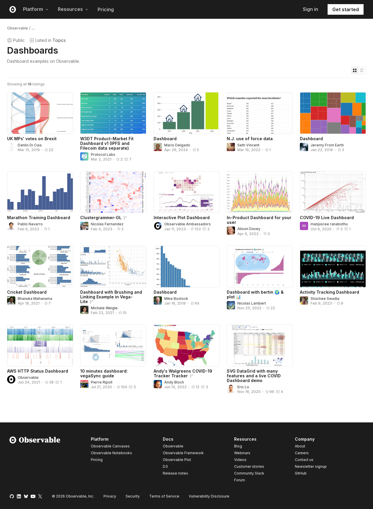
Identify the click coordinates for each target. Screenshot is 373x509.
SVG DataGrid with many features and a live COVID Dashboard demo (254, 375)
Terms (164, 496)
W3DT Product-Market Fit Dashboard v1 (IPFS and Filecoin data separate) (107, 143)
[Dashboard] (187, 113)
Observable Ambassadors (187, 224)
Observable (17, 28)
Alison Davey (248, 229)
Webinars (242, 453)
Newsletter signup (311, 467)
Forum (239, 480)
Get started (345, 9)
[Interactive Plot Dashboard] (187, 192)
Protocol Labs (103, 154)
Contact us (304, 460)
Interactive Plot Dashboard (182, 217)
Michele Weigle (104, 308)
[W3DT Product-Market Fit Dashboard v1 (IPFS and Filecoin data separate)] (113, 113)
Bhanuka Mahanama (35, 298)
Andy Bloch (174, 382)
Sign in (310, 9)
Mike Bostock (176, 298)
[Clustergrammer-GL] (113, 192)
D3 (165, 466)
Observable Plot (177, 459)
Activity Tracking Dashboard (329, 292)
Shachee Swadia (324, 298)
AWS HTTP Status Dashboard (37, 371)
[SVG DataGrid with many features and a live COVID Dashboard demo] (260, 345)
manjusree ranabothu (329, 224)
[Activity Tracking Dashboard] (333, 266)
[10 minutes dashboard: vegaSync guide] (113, 345)
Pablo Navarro (30, 224)
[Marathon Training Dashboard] (40, 192)
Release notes (175, 473)
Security (133, 496)
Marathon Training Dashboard (38, 217)
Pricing (106, 9)
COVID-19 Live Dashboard (327, 217)
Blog (238, 446)
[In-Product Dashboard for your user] (260, 192)
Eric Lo (243, 387)
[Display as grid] (354, 70)
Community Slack (249, 473)
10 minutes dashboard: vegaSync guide (104, 373)
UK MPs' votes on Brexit (32, 138)
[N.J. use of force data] (260, 113)
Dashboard (165, 138)
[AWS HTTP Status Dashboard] (40, 345)
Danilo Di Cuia (30, 145)
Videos (240, 459)
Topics (59, 40)
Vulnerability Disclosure (209, 496)
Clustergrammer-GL (100, 217)
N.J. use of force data (250, 138)
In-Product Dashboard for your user (259, 220)
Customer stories (249, 466)
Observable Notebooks (111, 453)
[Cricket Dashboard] (40, 266)
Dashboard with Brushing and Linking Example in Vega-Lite (111, 297)
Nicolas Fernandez (107, 224)
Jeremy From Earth (327, 145)
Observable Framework (183, 453)
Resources (73, 9)
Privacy (109, 496)
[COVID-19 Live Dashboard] (333, 192)
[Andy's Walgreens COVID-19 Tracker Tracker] (187, 345)
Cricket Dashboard (27, 292)
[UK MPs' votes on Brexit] (40, 113)
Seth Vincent (248, 145)
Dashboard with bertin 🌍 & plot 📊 (255, 294)
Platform (35, 9)
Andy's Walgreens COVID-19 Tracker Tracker (183, 373)
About (300, 446)
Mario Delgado (177, 145)
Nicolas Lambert (251, 303)
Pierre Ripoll (101, 382)
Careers (302, 453)
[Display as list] (362, 70)
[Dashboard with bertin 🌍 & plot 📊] (260, 266)
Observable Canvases (110, 446)
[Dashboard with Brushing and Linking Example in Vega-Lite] (113, 266)
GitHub (301, 473)
